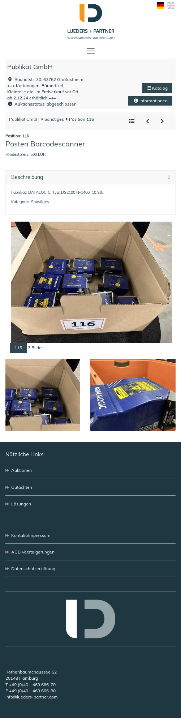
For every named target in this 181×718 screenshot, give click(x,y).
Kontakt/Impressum (31, 535)
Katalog (157, 88)
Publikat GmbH (30, 67)
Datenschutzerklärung (33, 568)
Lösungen (21, 504)
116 (18, 347)
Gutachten (21, 487)
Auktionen (21, 470)
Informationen (150, 100)
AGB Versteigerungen (33, 552)
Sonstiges (53, 119)
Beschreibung (27, 177)
